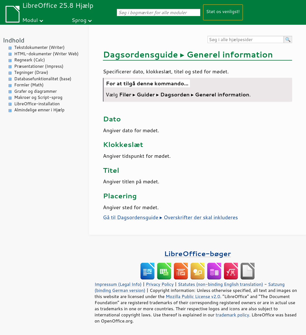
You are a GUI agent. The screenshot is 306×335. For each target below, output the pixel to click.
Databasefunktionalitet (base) (42, 79)
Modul (30, 20)
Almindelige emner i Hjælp (39, 110)
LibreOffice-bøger (197, 253)
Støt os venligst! (223, 11)
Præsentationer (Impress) (38, 66)
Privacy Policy (160, 284)
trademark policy (232, 315)
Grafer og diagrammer (35, 91)
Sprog (79, 20)
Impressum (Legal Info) (118, 284)
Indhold (13, 40)
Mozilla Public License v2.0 (193, 296)
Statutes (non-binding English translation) (220, 284)
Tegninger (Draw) (31, 72)
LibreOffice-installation (37, 104)
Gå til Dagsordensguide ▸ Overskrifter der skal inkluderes (170, 217)
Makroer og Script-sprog (38, 97)
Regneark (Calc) (29, 60)
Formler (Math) (29, 85)
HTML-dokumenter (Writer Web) (46, 54)
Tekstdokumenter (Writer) (39, 47)
